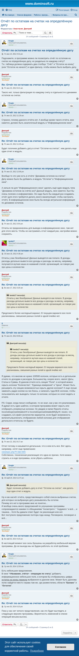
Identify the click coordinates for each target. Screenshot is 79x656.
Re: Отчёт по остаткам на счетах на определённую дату (36, 84)
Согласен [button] (60, 647)
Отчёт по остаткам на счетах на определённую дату (36, 23)
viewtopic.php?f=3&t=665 (14, 452)
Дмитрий (28, 29)
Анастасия (18, 29)
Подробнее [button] (37, 650)
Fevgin (11, 41)
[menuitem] (8, 10)
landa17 (12, 241)
